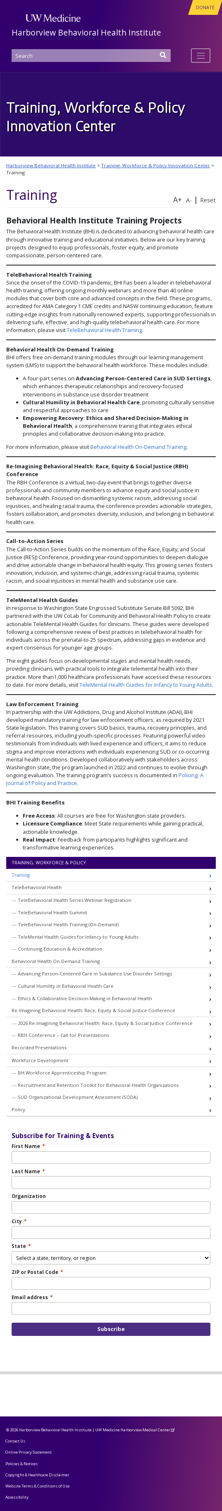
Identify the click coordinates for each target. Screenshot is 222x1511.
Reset (208, 200)
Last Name (28, 1171)
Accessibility (17, 1497)
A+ (177, 199)
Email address (32, 1297)
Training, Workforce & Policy (49, 862)
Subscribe (111, 1329)
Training (21, 875)
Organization (29, 1196)
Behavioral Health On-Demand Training (138, 447)
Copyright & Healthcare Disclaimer (37, 1475)
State (21, 1246)
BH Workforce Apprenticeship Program (62, 1073)
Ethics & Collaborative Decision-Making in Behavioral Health (85, 998)
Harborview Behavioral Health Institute (86, 32)
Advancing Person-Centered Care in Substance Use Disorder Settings (95, 973)
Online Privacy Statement (28, 1452)
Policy (18, 1109)
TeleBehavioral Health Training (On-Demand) (68, 924)
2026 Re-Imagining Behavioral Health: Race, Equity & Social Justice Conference (105, 1023)
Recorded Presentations (39, 1047)
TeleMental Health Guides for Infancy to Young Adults (146, 684)
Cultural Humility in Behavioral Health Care (65, 986)
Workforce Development (40, 1060)
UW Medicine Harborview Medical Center (132, 1430)
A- (189, 200)
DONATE (205, 7)
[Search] (91, 55)
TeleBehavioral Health (37, 887)
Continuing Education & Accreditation (60, 949)
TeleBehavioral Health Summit (52, 912)
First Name (28, 1146)
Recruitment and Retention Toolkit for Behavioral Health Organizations (98, 1085)
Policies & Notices (21, 1463)
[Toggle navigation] (200, 55)
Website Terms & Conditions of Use (37, 1486)
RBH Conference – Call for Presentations (63, 1035)
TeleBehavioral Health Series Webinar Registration (74, 900)
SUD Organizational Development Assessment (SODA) (78, 1097)
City (19, 1221)
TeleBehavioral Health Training (104, 330)
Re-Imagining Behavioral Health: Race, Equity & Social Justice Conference (93, 1010)
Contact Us (15, 1441)
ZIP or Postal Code (37, 1272)
